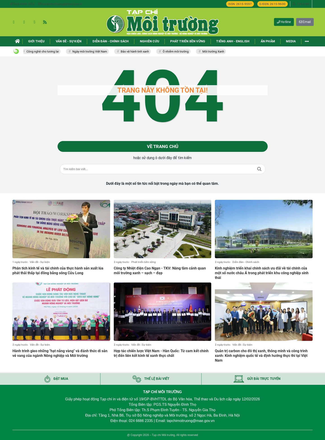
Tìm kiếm (259, 169)
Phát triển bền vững (143, 262)
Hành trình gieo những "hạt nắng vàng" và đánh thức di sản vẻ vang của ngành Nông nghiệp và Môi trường (59, 353)
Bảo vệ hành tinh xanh (136, 51)
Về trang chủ (162, 146)
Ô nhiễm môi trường (177, 51)
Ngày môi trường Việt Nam (91, 51)
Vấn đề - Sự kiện (40, 262)
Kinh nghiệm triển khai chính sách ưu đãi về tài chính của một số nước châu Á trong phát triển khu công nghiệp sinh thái (262, 273)
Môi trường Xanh (214, 51)
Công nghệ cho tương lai (44, 51)
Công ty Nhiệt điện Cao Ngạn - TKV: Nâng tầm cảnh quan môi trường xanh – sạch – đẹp (160, 270)
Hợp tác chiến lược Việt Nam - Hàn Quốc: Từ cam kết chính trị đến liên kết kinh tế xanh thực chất (161, 353)
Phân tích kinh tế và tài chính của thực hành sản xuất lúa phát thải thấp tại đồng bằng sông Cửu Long (57, 270)
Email (305, 22)
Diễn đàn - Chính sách (245, 262)
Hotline (284, 22)
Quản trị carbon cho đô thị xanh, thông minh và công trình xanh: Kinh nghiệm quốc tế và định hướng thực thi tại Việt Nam (261, 355)
